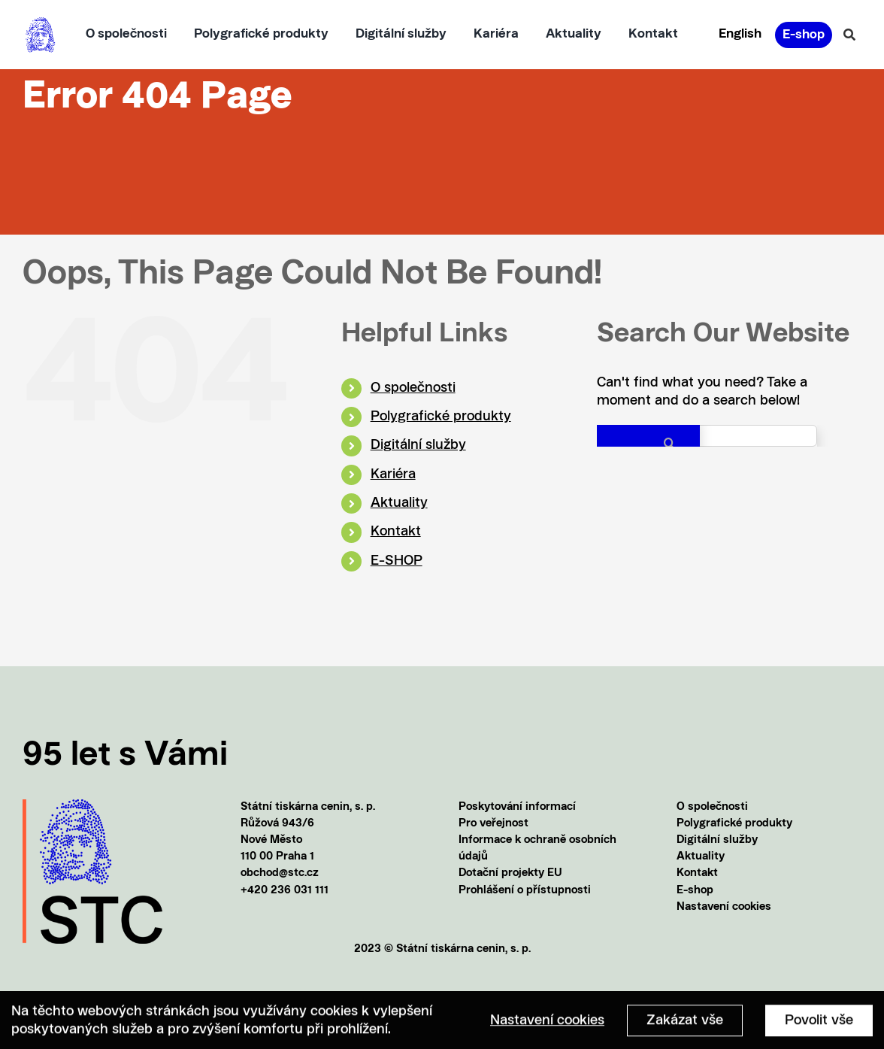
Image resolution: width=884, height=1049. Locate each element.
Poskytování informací (517, 807)
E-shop (695, 891)
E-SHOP (396, 561)
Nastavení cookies (724, 907)
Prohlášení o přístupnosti (525, 891)
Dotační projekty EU (510, 873)
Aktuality (399, 503)
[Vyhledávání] (849, 35)
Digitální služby (418, 445)
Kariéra (393, 474)
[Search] (648, 443)
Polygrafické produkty (441, 417)
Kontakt (396, 532)
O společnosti (413, 388)
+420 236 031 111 (284, 891)
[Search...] (707, 436)
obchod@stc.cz (280, 873)
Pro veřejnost (493, 824)
